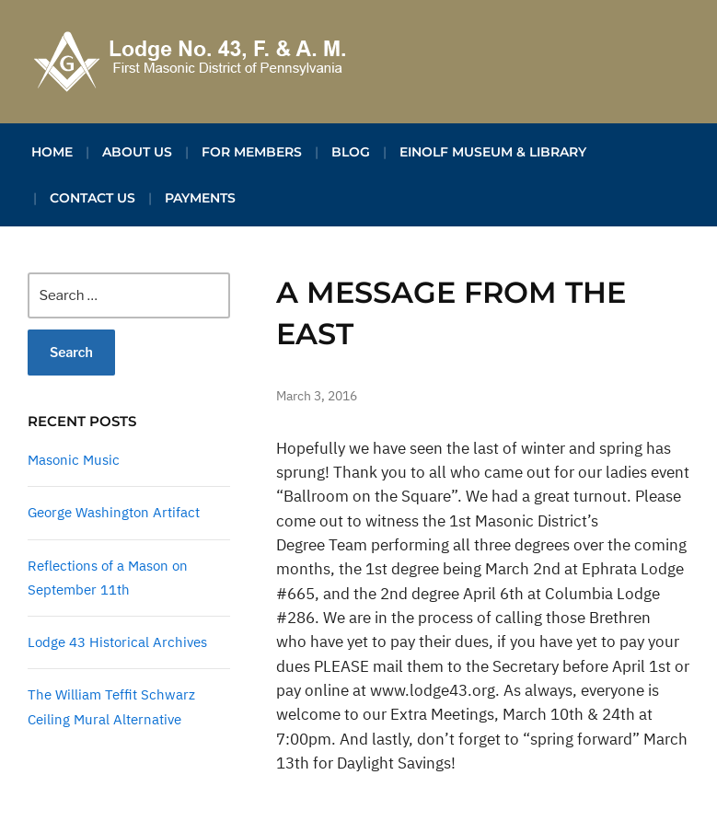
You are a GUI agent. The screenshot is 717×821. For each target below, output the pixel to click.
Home (52, 152)
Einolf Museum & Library (492, 152)
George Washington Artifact (114, 512)
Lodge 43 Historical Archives (117, 642)
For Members (252, 152)
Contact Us (92, 198)
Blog (350, 152)
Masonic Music (74, 459)
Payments (200, 198)
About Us (137, 152)
